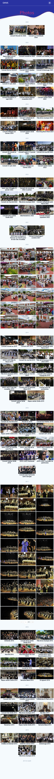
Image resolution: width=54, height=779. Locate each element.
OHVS (5, 3)
